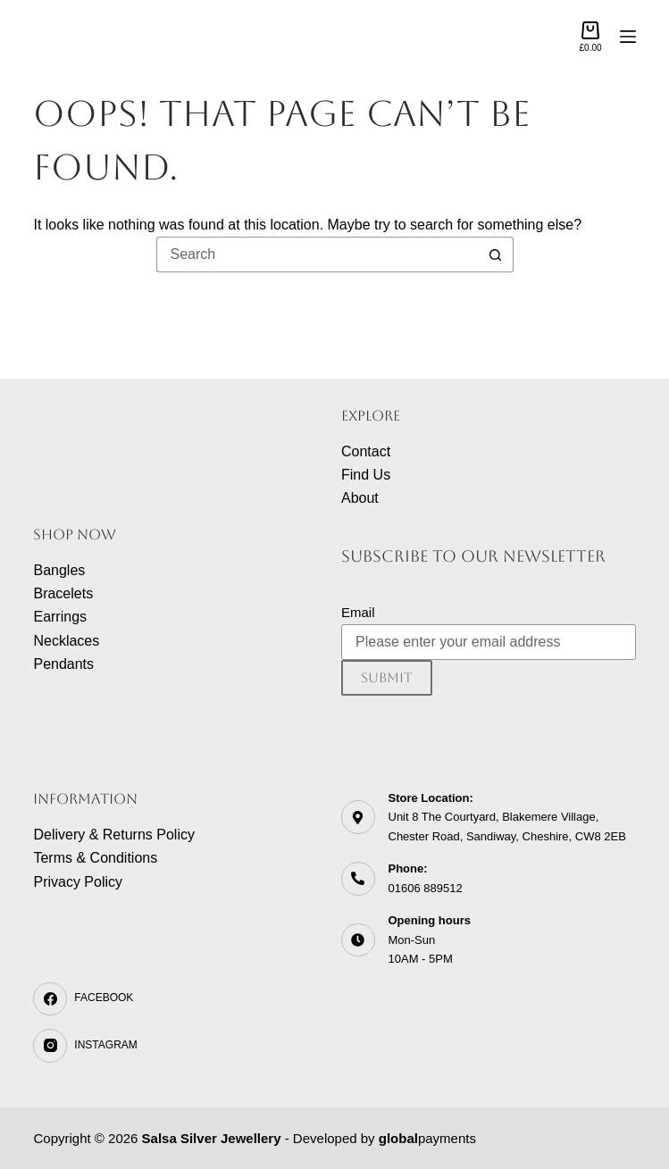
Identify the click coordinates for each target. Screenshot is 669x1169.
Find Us (365, 474)
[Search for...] (317, 254)
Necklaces (66, 640)
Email (358, 612)
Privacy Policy (77, 881)
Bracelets (63, 593)
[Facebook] (180, 999)
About (360, 497)
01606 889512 (426, 888)
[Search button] (496, 254)
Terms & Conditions (95, 857)
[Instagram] (180, 1046)
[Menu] (628, 37)
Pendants (63, 664)
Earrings (60, 616)
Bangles (59, 570)
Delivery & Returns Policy (114, 834)
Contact (365, 451)
